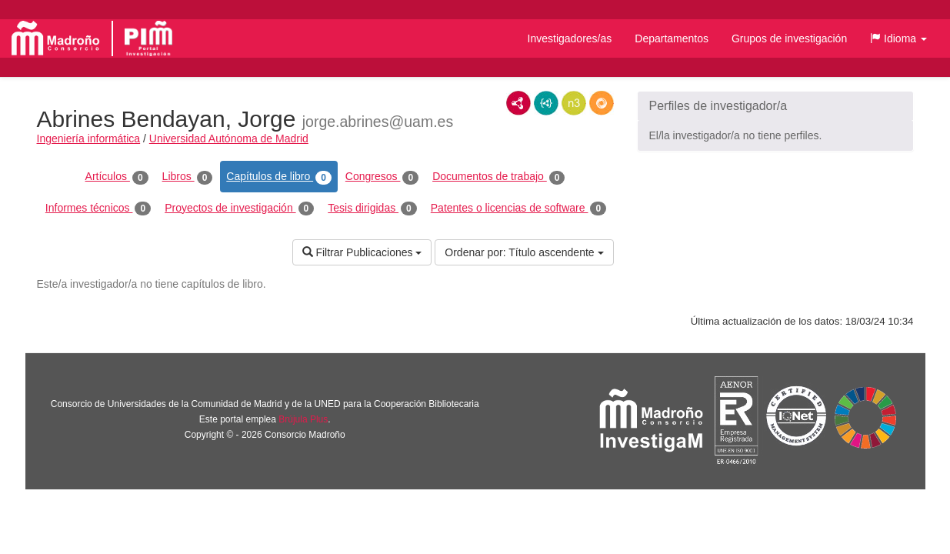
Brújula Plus (303, 419)
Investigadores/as (570, 38)
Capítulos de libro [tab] (279, 177)
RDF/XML (518, 103)
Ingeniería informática (89, 138)
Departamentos (671, 38)
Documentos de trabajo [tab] (498, 177)
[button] (898, 38)
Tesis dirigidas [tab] (372, 208)
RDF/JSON (601, 103)
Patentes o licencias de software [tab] (518, 208)
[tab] (775, 106)
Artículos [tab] (116, 177)
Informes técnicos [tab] (98, 208)
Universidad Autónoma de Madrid (228, 138)
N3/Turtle (574, 103)
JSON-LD (546, 103)
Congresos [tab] (381, 177)
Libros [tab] (187, 177)
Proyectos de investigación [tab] (239, 208)
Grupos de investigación (789, 38)
